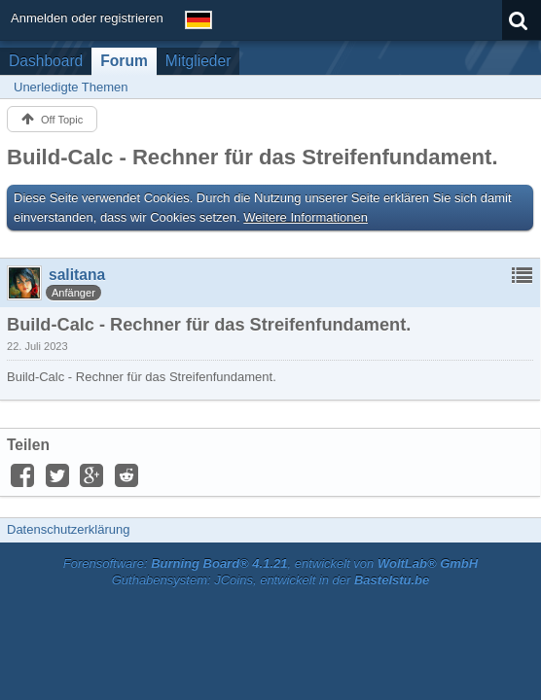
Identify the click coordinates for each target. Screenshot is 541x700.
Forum (124, 60)
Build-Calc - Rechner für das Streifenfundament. (252, 157)
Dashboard (46, 60)
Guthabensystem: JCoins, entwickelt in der (271, 580)
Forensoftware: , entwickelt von (270, 563)
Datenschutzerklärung (68, 529)
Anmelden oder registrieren (87, 18)
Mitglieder (198, 60)
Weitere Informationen (305, 217)
